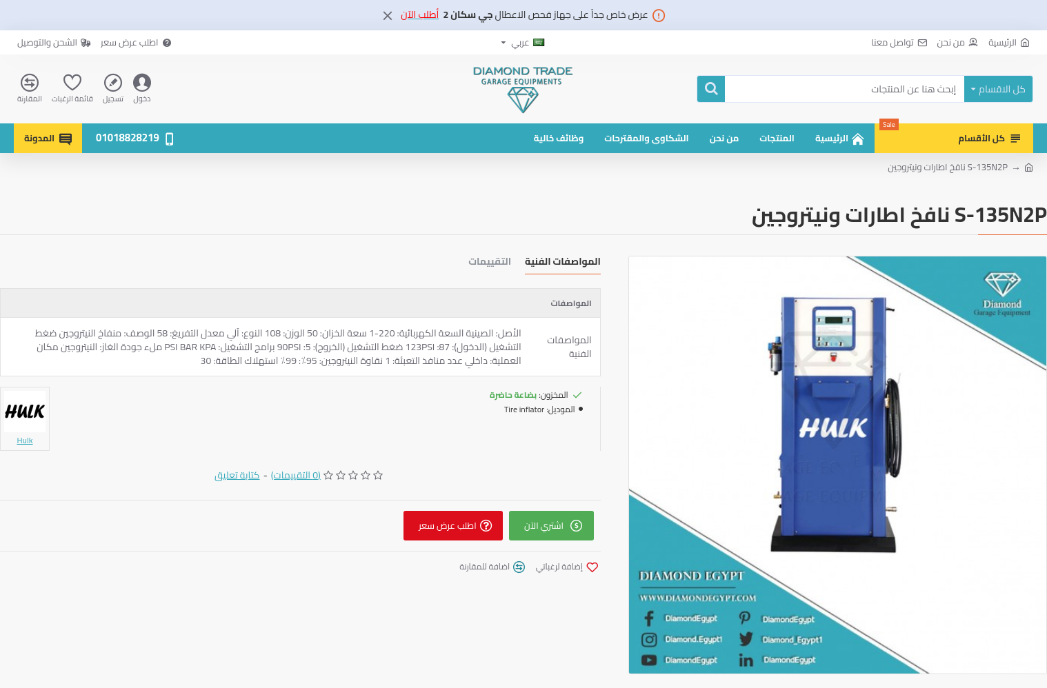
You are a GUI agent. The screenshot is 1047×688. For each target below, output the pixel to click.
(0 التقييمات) (296, 475)
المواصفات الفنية (563, 263)
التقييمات (489, 263)
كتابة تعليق (237, 475)
